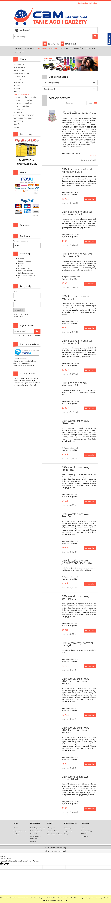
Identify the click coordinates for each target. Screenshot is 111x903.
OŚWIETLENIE (18, 70)
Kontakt (21, 263)
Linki (82, 828)
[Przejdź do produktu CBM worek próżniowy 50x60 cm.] (52, 421)
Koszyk (66, 834)
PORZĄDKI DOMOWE (21, 94)
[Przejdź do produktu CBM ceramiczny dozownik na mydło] (52, 643)
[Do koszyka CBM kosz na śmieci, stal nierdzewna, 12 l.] (90, 242)
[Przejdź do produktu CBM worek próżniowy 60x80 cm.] (52, 468)
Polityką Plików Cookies (55, 898)
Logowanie (68, 831)
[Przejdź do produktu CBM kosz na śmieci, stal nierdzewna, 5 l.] (52, 254)
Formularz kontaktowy (26, 278)
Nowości (16, 124)
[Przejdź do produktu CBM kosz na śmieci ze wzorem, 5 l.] (52, 297)
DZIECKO (17, 88)
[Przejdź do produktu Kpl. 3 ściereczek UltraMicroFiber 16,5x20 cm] (52, 116)
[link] (70, 63)
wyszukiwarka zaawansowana (29, 335)
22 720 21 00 (51, 43)
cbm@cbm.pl (69, 43)
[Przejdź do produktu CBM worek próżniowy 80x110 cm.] (52, 597)
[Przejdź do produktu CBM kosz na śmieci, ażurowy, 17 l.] (52, 383)
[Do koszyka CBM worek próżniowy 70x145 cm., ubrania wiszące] (90, 764)
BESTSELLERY (18, 64)
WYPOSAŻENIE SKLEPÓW (23, 118)
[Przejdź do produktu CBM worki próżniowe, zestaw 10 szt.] (52, 777)
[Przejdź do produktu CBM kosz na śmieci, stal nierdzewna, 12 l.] (52, 212)
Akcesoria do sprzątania (26, 97)
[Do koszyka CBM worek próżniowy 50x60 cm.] (90, 455)
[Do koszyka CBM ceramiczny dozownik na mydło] (90, 666)
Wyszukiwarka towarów (26, 275)
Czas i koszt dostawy (25, 271)
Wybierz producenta (20, 241)
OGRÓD (16, 85)
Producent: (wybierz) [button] (51, 83)
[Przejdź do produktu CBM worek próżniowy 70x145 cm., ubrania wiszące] (52, 728)
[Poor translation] (6, 863)
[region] (70, 63)
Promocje (17, 127)
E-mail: (16, 291)
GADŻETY (17, 91)
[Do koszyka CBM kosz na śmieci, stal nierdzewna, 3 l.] (90, 370)
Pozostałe (20, 109)
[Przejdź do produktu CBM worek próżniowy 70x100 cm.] (52, 515)
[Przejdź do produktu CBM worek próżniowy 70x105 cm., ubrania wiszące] (52, 679)
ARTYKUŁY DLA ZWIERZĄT (23, 115)
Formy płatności (24, 268)
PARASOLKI (17, 112)
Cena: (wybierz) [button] (49, 89)
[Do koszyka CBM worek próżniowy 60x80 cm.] (90, 502)
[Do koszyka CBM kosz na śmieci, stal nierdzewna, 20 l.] (90, 199)
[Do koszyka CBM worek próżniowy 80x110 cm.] (90, 631)
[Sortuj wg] (75, 103)
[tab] (62, 69)
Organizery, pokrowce (25, 103)
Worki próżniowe (23, 106)
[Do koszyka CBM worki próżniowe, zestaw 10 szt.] (90, 809)
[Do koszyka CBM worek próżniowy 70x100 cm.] (90, 548)
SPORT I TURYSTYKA (21, 73)
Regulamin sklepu (24, 261)
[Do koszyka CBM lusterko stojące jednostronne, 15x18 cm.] (90, 584)
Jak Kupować (22, 266)
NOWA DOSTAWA (20, 67)
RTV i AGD (17, 79)
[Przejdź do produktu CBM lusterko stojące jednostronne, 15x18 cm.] (52, 561)
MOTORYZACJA (19, 76)
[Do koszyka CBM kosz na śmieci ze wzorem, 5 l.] (90, 328)
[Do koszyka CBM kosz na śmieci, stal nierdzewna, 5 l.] (90, 284)
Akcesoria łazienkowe (25, 100)
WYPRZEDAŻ (18, 121)
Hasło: (15, 300)
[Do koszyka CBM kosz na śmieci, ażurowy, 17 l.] (90, 408)
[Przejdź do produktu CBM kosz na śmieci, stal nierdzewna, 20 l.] (52, 170)
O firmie (21, 259)
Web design (85, 836)
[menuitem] (18, 48)
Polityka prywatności (25, 273)
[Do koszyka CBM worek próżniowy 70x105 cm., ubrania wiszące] (90, 715)
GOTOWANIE (18, 82)
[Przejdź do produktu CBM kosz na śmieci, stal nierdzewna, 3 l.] (52, 341)
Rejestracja (68, 828)
